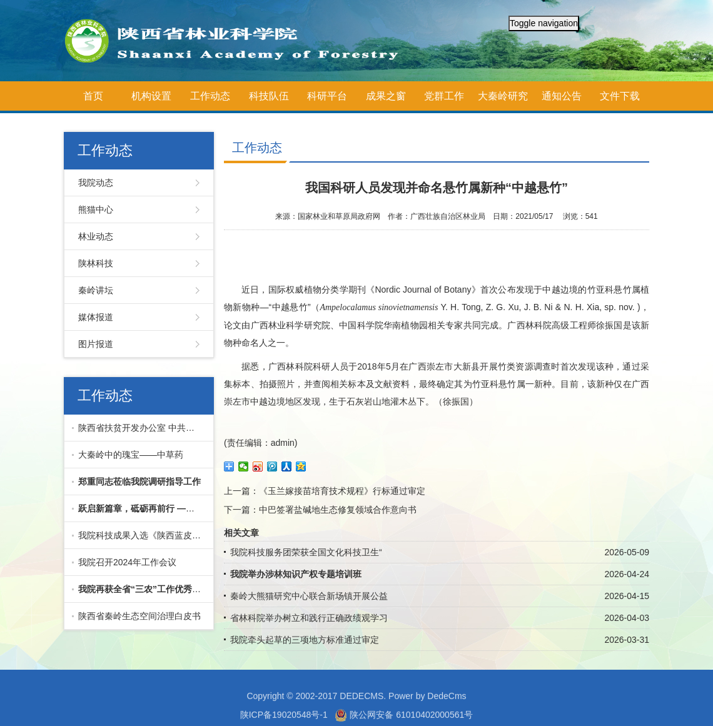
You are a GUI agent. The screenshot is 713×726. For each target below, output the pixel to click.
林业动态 (95, 236)
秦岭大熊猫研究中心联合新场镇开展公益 (309, 596)
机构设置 (151, 96)
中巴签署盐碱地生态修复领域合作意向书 (338, 510)
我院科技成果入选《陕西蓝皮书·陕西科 (143, 535)
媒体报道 (95, 317)
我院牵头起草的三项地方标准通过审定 (304, 640)
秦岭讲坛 (95, 290)
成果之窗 (386, 96)
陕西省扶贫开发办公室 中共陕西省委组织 (143, 428)
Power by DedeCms (427, 707)
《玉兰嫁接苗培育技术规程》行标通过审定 (342, 491)
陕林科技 (95, 263)
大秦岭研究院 (503, 101)
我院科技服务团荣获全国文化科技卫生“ (306, 552)
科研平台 (327, 96)
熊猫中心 (95, 209)
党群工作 (444, 96)
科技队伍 (269, 96)
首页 (93, 96)
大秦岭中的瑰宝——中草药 (130, 455)
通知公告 (562, 96)
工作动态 (210, 96)
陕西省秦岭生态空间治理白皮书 (139, 616)
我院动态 (95, 183)
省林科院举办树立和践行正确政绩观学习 (309, 618)
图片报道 (95, 344)
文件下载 (620, 96)
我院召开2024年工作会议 (127, 562)
